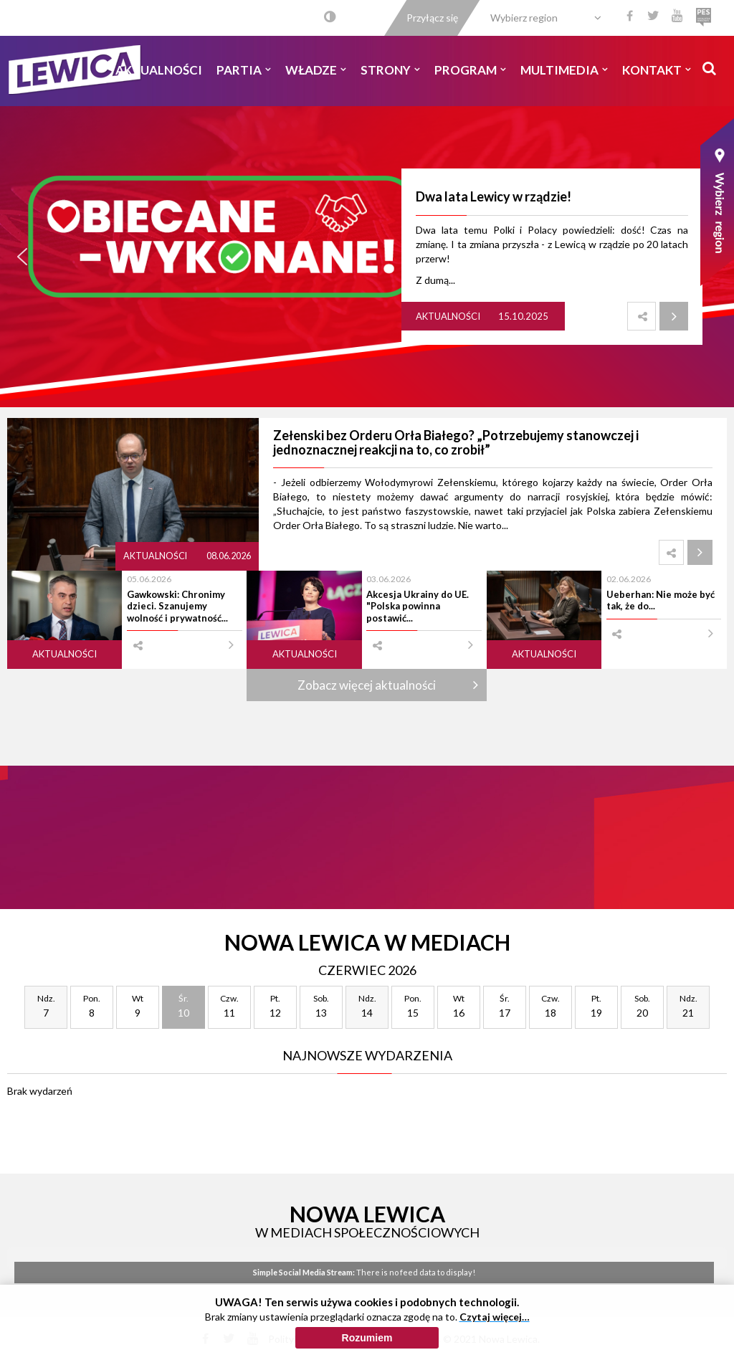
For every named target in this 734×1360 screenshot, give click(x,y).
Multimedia (564, 69)
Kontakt (656, 69)
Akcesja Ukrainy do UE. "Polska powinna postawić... (417, 606)
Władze (315, 69)
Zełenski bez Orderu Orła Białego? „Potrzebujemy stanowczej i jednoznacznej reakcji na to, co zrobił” (456, 442)
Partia (243, 69)
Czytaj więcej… (494, 1317)
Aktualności (158, 69)
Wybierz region (524, 17)
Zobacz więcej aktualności (366, 685)
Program (470, 69)
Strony (390, 69)
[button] (22, 256)
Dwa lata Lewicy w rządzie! (493, 196)
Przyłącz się (432, 17)
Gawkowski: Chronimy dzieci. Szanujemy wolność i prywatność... (177, 606)
